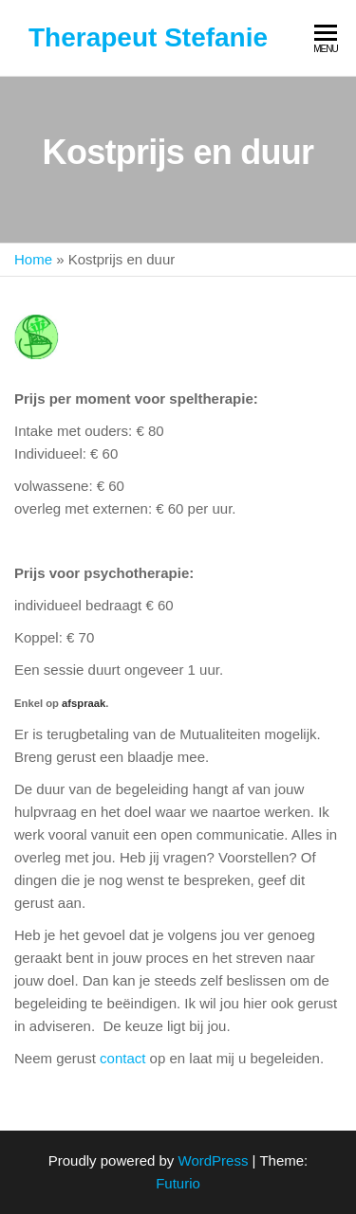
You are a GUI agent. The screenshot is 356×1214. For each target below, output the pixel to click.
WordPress (213, 1160)
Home (33, 259)
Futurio (178, 1183)
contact (122, 1058)
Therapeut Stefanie (148, 37)
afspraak (83, 703)
